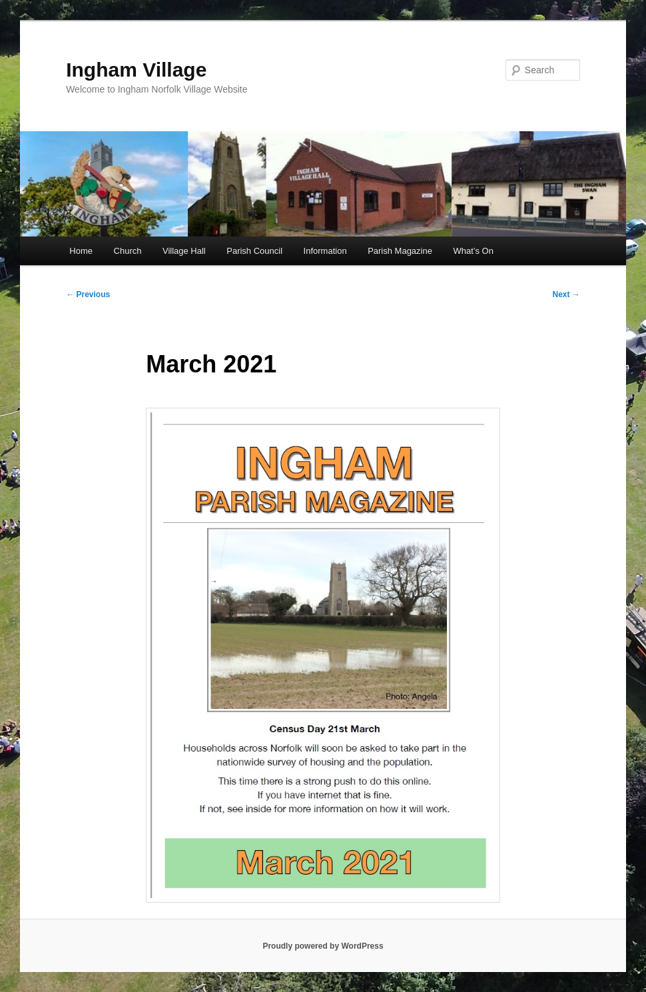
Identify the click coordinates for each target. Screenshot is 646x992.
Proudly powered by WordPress (322, 946)
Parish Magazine (400, 251)
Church (128, 251)
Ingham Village (136, 70)
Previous (88, 294)
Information (325, 251)
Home (81, 251)
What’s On (473, 251)
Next (566, 294)
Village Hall (184, 251)
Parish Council (254, 251)
